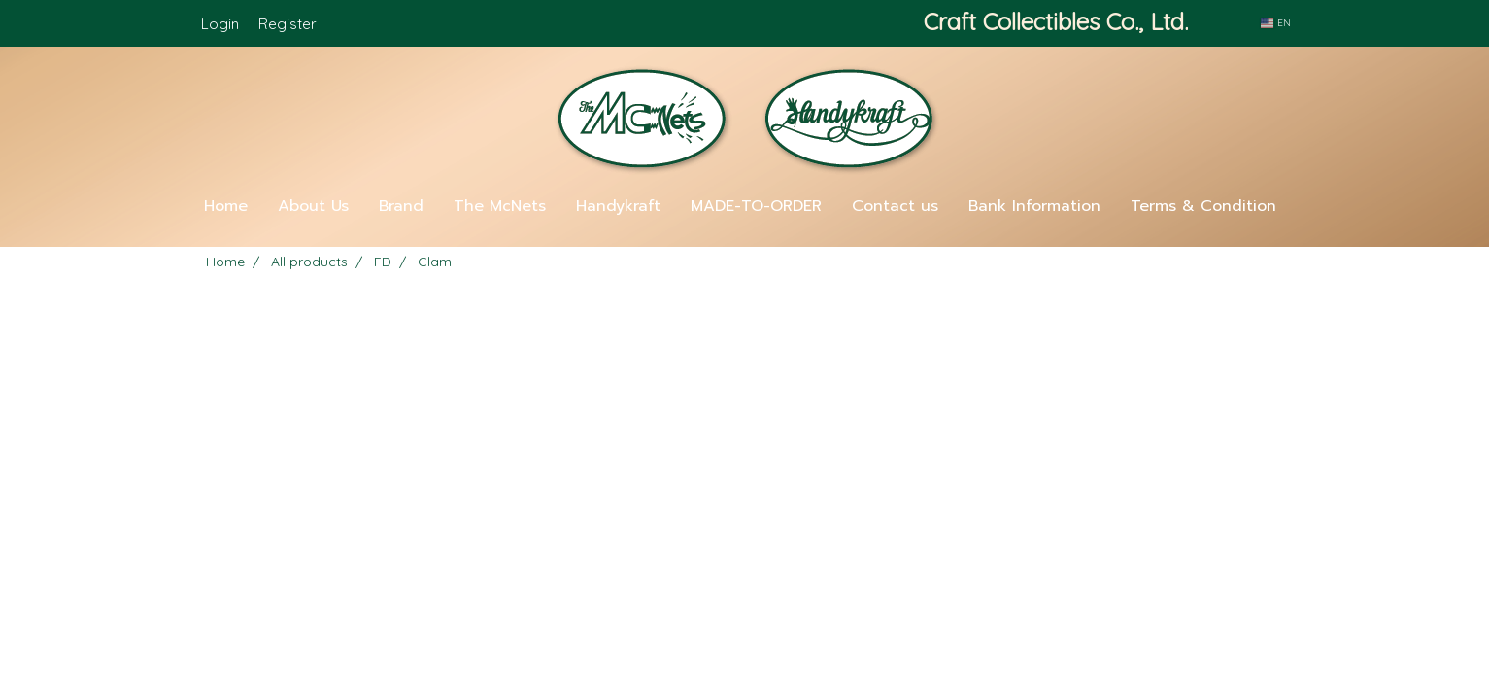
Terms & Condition (1203, 206)
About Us (313, 206)
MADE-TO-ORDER (756, 206)
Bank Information (1034, 206)
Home (226, 206)
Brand (401, 206)
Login (220, 24)
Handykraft (618, 206)
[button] (745, 239)
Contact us (895, 206)
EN (1275, 23)
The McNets (500, 206)
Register (287, 24)
